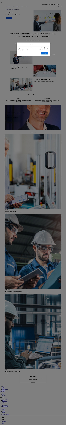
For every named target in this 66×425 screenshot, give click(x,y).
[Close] (49, 43)
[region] (33, 49)
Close (45, 53)
